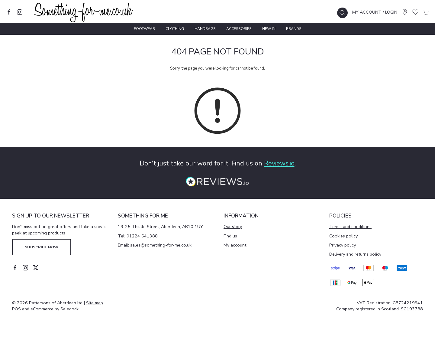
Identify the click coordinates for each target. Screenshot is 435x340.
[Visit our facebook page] (9, 12)
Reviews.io (279, 163)
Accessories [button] (239, 28)
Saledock (69, 309)
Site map (94, 303)
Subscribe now (41, 247)
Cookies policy (343, 236)
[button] (342, 13)
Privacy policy (342, 245)
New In (269, 28)
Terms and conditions (350, 227)
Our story (233, 227)
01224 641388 (142, 236)
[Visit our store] (405, 12)
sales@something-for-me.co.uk (161, 245)
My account (235, 245)
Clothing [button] (175, 28)
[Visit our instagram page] (20, 12)
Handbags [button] (205, 28)
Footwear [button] (144, 28)
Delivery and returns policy (355, 254)
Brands (293, 28)
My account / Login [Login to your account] (374, 12)
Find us (230, 236)
